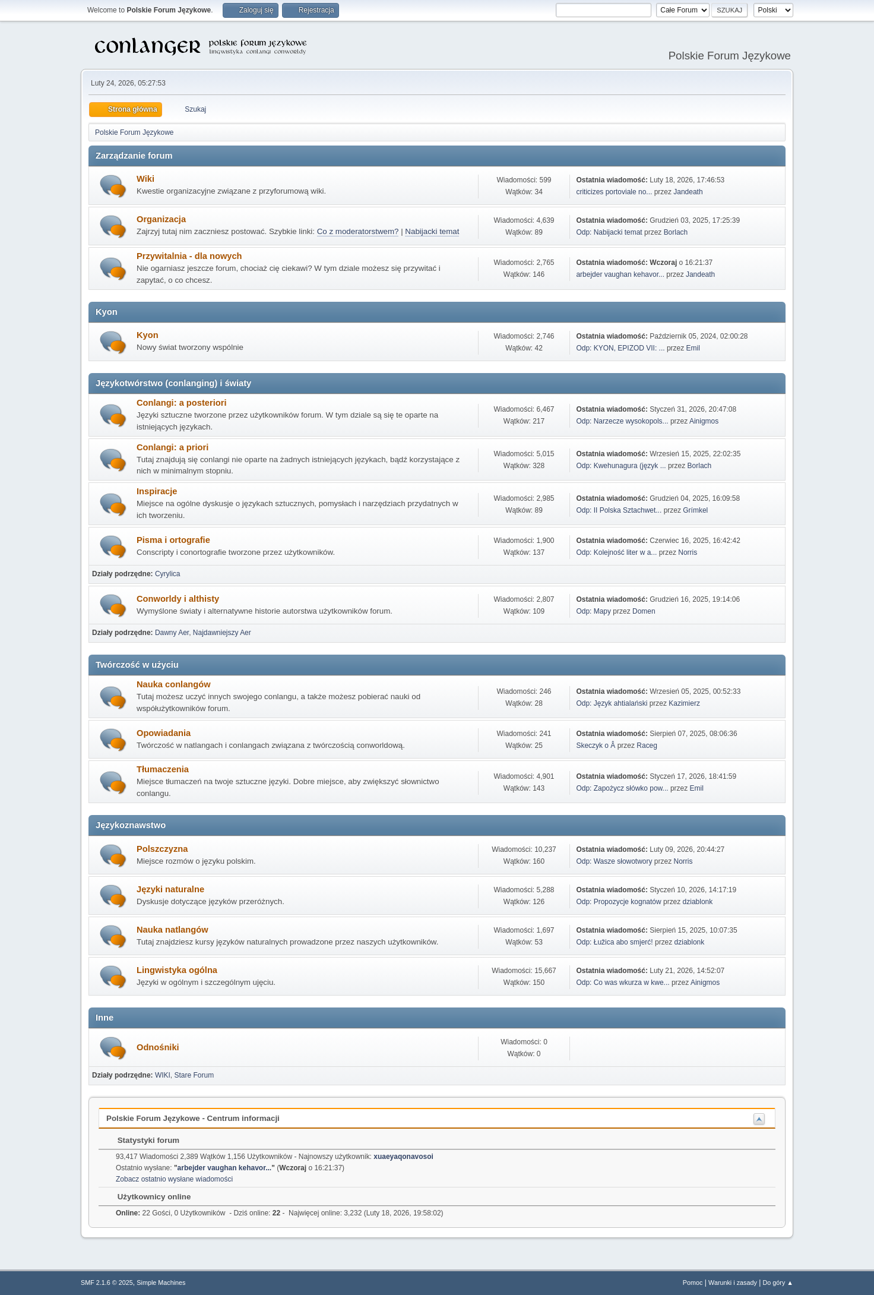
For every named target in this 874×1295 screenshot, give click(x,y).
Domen (644, 611)
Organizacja (161, 219)
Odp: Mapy (593, 611)
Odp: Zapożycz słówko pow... (622, 788)
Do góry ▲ (778, 1282)
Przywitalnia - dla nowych (189, 256)
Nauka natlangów (172, 929)
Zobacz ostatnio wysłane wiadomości (174, 1179)
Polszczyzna (162, 849)
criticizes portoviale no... (614, 192)
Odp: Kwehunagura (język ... (621, 466)
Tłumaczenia (163, 769)
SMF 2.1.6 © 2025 (107, 1282)
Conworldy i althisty (178, 599)
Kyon (148, 335)
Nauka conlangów (174, 684)
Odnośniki (158, 1047)
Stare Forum (194, 1075)
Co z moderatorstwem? (358, 231)
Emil (693, 348)
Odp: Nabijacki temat (609, 232)
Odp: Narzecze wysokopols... (622, 421)
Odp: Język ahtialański (611, 703)
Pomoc (693, 1282)
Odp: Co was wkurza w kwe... (622, 982)
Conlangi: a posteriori (181, 403)
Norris (687, 552)
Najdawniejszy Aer (222, 632)
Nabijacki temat (432, 231)
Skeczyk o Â (595, 745)
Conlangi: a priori (172, 447)
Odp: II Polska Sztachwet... (618, 510)
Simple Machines (161, 1282)
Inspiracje (157, 491)
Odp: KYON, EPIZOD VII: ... (620, 348)
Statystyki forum (142, 1140)
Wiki (145, 179)
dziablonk (698, 902)
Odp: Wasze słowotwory (614, 861)
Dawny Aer (172, 632)
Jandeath (687, 192)
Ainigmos (703, 421)
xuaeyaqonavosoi (403, 1156)
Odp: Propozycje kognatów (618, 902)
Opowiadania (164, 733)
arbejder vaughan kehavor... (620, 274)
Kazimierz (684, 703)
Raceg (646, 745)
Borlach (676, 232)
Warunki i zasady (732, 1282)
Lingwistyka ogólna (177, 970)
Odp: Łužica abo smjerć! (614, 942)
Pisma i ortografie (173, 540)
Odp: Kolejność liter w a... (616, 552)
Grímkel (695, 510)
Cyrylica (167, 574)
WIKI (162, 1075)
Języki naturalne (170, 889)
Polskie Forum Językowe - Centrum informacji (193, 1118)
